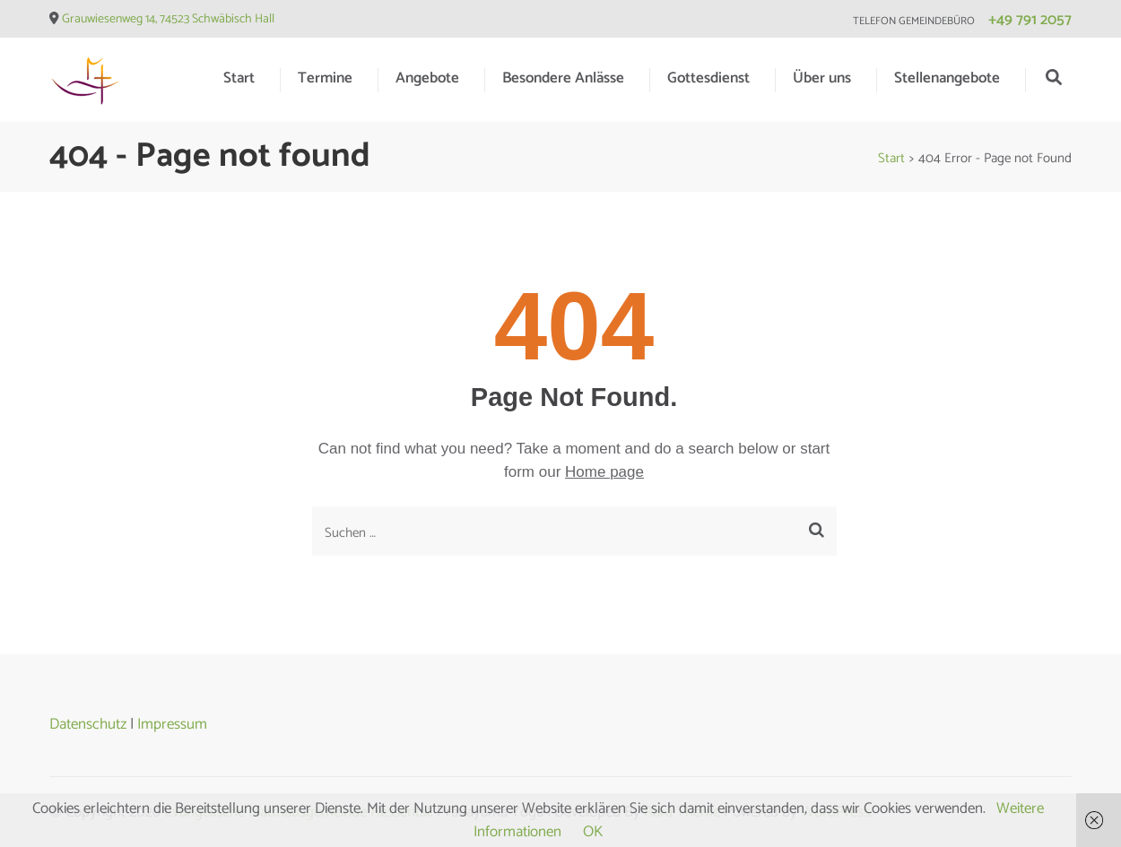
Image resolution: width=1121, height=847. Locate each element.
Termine (325, 78)
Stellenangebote (947, 78)
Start (239, 78)
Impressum (172, 724)
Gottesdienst (708, 78)
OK (593, 831)
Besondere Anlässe (563, 78)
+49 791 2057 (1030, 19)
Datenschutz (87, 724)
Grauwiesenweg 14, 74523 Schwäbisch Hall (168, 19)
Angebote (427, 78)
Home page (604, 471)
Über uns (822, 78)
